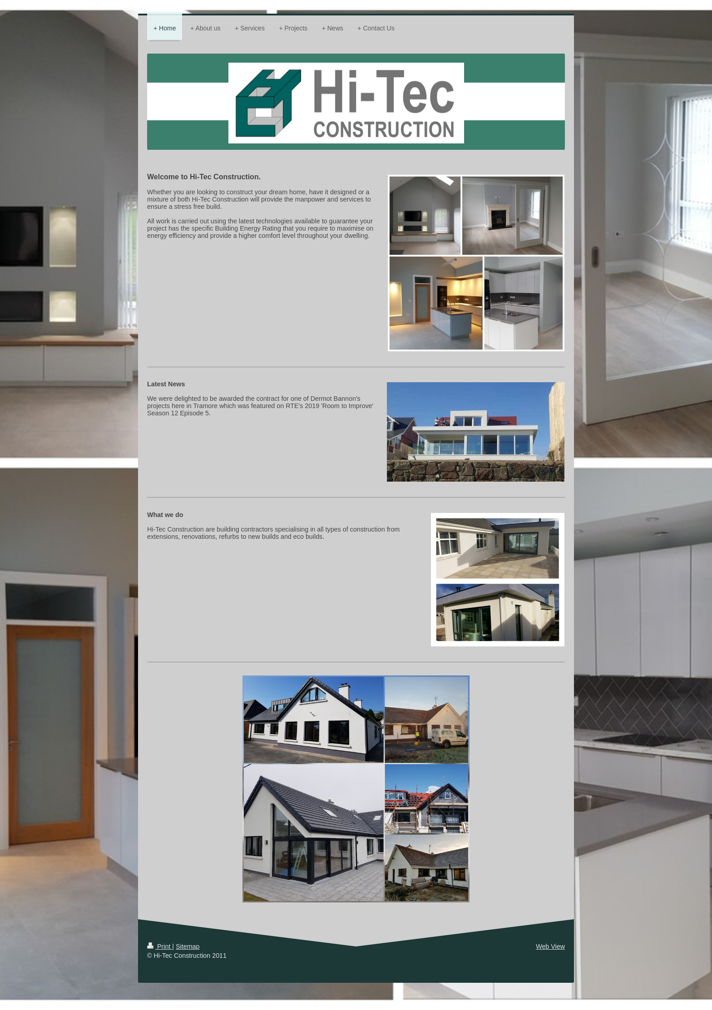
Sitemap (187, 946)
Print (159, 946)
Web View (550, 946)
